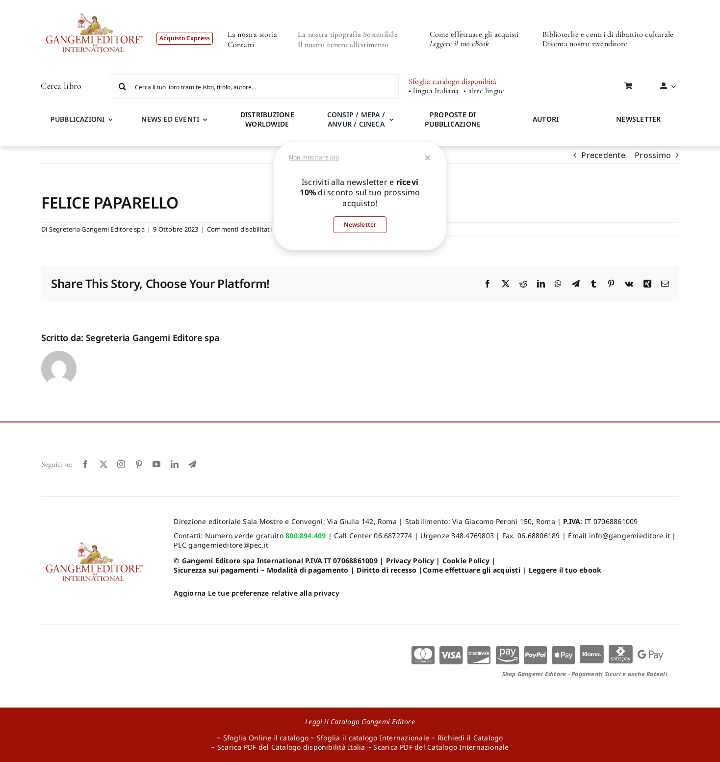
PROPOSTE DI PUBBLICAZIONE (453, 119)
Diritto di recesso (386, 570)
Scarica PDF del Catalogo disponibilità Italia (291, 747)
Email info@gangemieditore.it (619, 535)
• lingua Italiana (434, 91)
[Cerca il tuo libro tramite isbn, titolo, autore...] (254, 86)
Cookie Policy (465, 560)
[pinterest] (139, 464)
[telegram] (192, 464)
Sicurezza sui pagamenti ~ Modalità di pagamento (261, 570)
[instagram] (121, 464)
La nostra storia (253, 34)
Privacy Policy (410, 560)
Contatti (241, 45)
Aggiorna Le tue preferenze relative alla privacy (256, 593)
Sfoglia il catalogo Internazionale (373, 737)
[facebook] (85, 464)
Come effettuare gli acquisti (474, 34)
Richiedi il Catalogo (470, 737)
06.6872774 (393, 535)
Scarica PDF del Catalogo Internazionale (441, 747)
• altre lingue (483, 91)
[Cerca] (122, 86)
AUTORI (546, 119)
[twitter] (103, 464)
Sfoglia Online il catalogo (266, 737)
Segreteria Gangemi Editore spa (97, 229)
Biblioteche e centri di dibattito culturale (607, 34)
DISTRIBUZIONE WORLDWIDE (267, 119)
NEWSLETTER (638, 119)
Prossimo (653, 155)
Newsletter (360, 224)
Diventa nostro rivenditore (584, 44)
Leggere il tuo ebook (565, 570)
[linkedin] (175, 464)
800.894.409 (306, 535)
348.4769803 (472, 535)
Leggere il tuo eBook (459, 44)
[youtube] (156, 464)
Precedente (603, 155)
